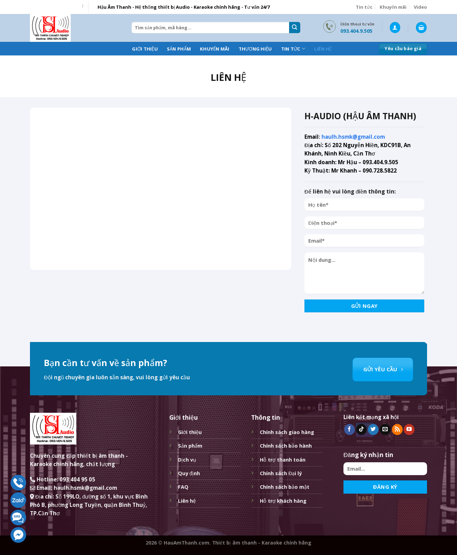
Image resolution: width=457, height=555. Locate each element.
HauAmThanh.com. (187, 542)
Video (420, 7)
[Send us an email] (385, 429)
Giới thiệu (145, 49)
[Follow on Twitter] (373, 429)
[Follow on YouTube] (409, 429)
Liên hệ (323, 49)
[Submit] (294, 27)
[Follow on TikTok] (361, 429)
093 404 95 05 (77, 479)
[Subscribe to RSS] (397, 429)
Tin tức (364, 7)
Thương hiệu (255, 49)
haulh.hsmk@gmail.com (353, 136)
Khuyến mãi (393, 7)
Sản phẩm (179, 49)
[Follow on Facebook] (349, 429)
